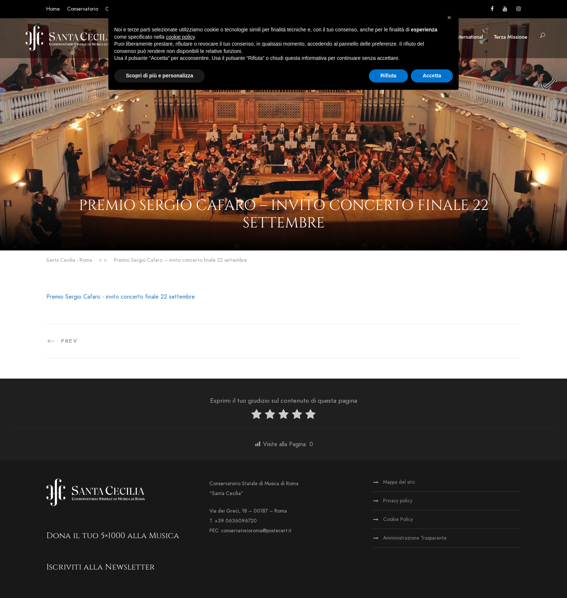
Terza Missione (510, 37)
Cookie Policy (398, 519)
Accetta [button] (432, 75)
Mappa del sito (399, 482)
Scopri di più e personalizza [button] (159, 75)
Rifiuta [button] (389, 75)
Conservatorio (82, 8)
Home (53, 8)
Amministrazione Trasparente (415, 537)
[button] (449, 17)
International (469, 37)
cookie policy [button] (180, 37)
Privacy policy (397, 500)
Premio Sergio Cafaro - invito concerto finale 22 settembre (120, 297)
